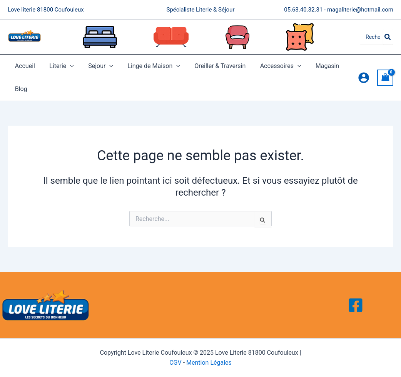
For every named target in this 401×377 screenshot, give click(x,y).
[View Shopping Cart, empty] (385, 77)
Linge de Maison (146, 66)
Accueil (24, 66)
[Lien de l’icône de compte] (363, 77)
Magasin (314, 66)
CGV (175, 362)
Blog (20, 89)
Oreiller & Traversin (210, 66)
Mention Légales (209, 362)
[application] (67, 66)
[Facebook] (355, 305)
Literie (58, 66)
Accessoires (269, 66)
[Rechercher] (388, 37)
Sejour (95, 66)
